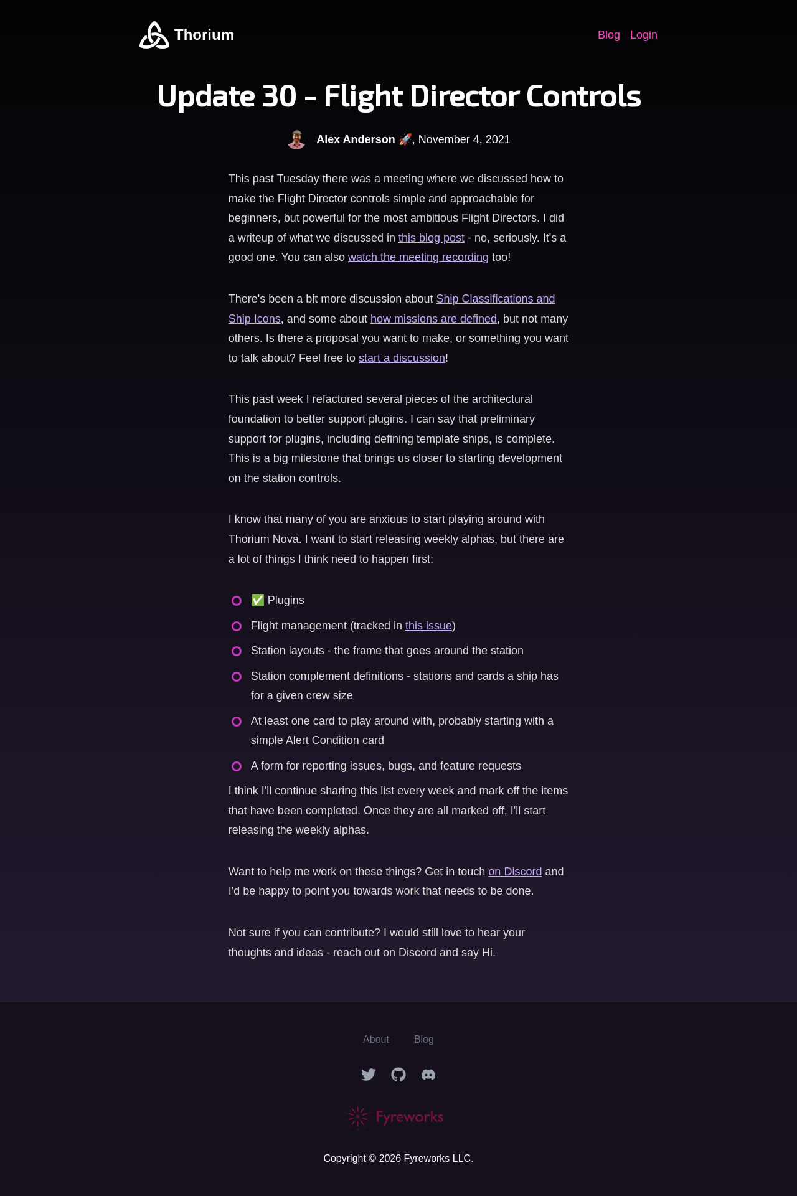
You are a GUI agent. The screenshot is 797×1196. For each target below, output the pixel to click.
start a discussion (402, 358)
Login (644, 35)
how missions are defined (433, 319)
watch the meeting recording (418, 257)
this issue (428, 625)
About (376, 1039)
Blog (609, 35)
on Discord (515, 871)
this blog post (431, 238)
